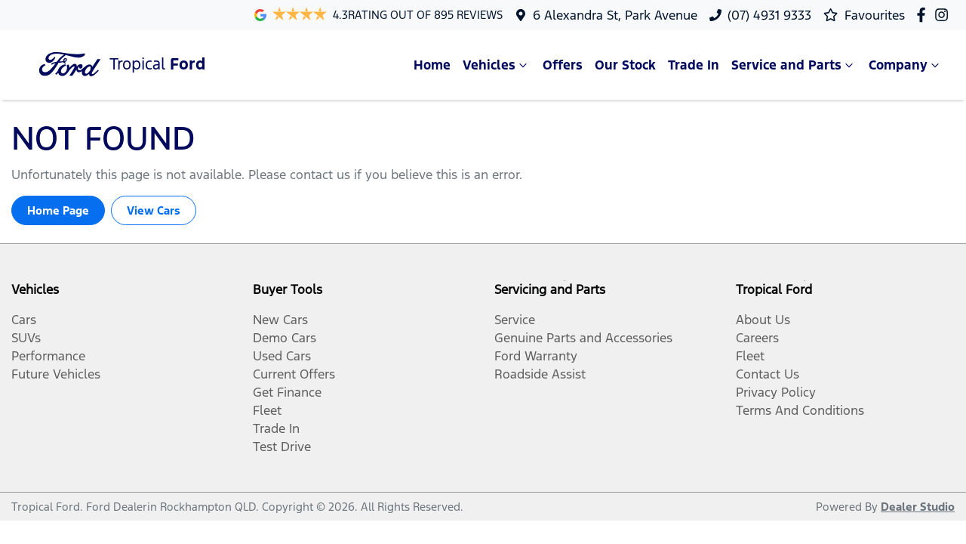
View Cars (153, 210)
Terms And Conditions (800, 410)
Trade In (693, 65)
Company (906, 65)
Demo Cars (284, 337)
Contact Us (767, 374)
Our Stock (625, 65)
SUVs (26, 337)
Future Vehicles (55, 374)
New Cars (280, 319)
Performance (48, 356)
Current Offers (294, 374)
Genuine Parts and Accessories (583, 337)
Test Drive (282, 446)
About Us (763, 319)
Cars (23, 319)
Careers (757, 337)
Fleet (267, 410)
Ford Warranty (535, 356)
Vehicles (497, 65)
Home (432, 65)
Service (514, 319)
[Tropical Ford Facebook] (924, 15)
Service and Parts (794, 65)
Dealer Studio (918, 506)
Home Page (58, 210)
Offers (563, 65)
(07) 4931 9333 (769, 15)
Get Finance (287, 392)
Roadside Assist (540, 374)
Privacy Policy (776, 392)
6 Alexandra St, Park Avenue (615, 15)
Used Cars (282, 356)
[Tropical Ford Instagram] (944, 15)
